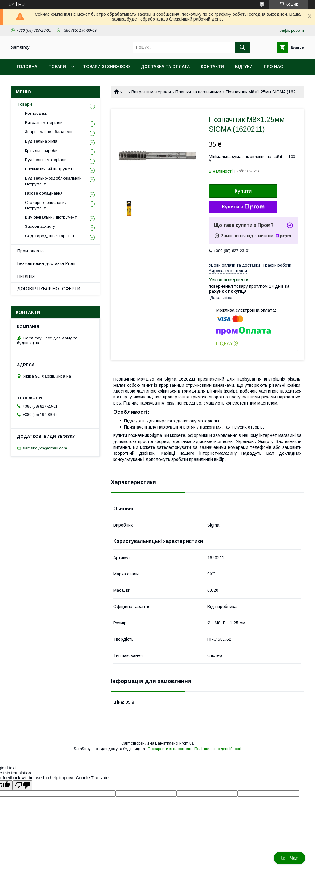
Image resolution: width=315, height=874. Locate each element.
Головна (27, 66)
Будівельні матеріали (45, 159)
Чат (289, 858)
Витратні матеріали (151, 91)
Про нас (273, 66)
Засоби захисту (40, 226)
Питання (26, 276)
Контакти (212, 66)
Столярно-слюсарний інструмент (46, 205)
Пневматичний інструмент (49, 169)
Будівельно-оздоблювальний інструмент (53, 181)
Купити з (243, 207)
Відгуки (244, 66)
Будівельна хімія (41, 141)
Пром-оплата (30, 250)
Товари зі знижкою (106, 66)
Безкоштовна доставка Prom (46, 263)
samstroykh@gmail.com (45, 448)
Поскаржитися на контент (170, 749)
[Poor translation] (22, 785)
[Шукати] (242, 47)
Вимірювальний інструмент (51, 217)
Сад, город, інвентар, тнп (49, 236)
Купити (243, 191)
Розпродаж (36, 113)
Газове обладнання (43, 193)
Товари (57, 66)
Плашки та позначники (198, 91)
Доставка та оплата (165, 66)
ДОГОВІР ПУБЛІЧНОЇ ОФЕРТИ (48, 288)
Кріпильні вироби (41, 150)
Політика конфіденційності (217, 749)
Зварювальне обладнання (50, 131)
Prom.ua (186, 743)
